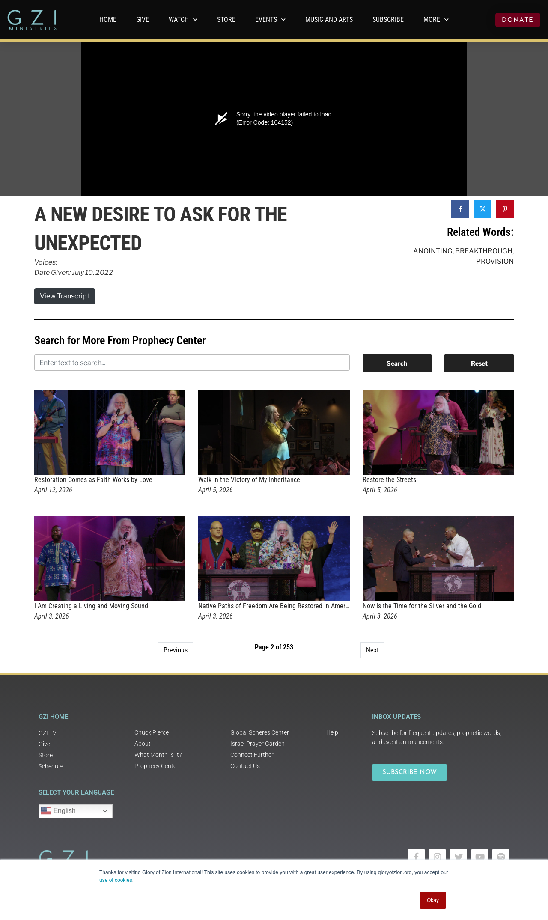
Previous (176, 650)
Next (372, 650)
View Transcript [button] (64, 296)
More (436, 19)
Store (226, 19)
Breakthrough (483, 251)
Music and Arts (329, 19)
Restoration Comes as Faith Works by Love (93, 480)
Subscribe (388, 19)
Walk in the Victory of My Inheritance (249, 480)
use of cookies (115, 880)
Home (107, 19)
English (58, 811)
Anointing (433, 251)
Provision (495, 261)
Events (270, 19)
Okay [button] (433, 900)
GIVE (142, 19)
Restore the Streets (389, 480)
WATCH (183, 19)
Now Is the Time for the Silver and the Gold (422, 606)
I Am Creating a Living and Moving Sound (91, 606)
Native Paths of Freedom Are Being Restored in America (276, 606)
